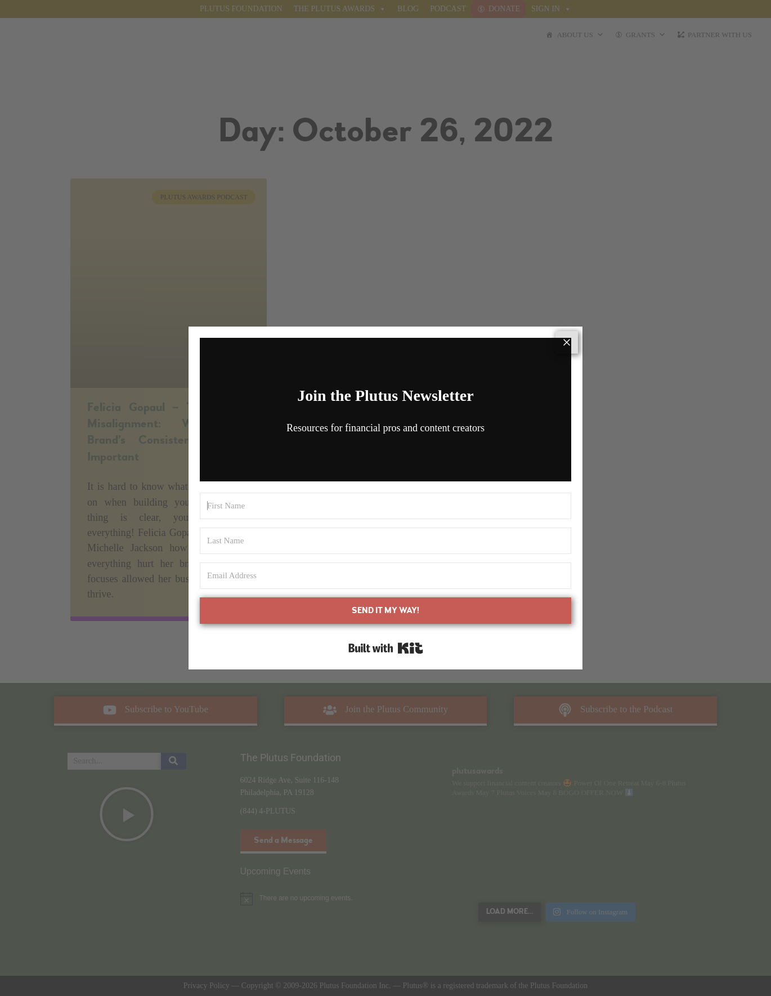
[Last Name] (385, 541)
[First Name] (385, 506)
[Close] (566, 342)
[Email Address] (385, 575)
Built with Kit (385, 648)
